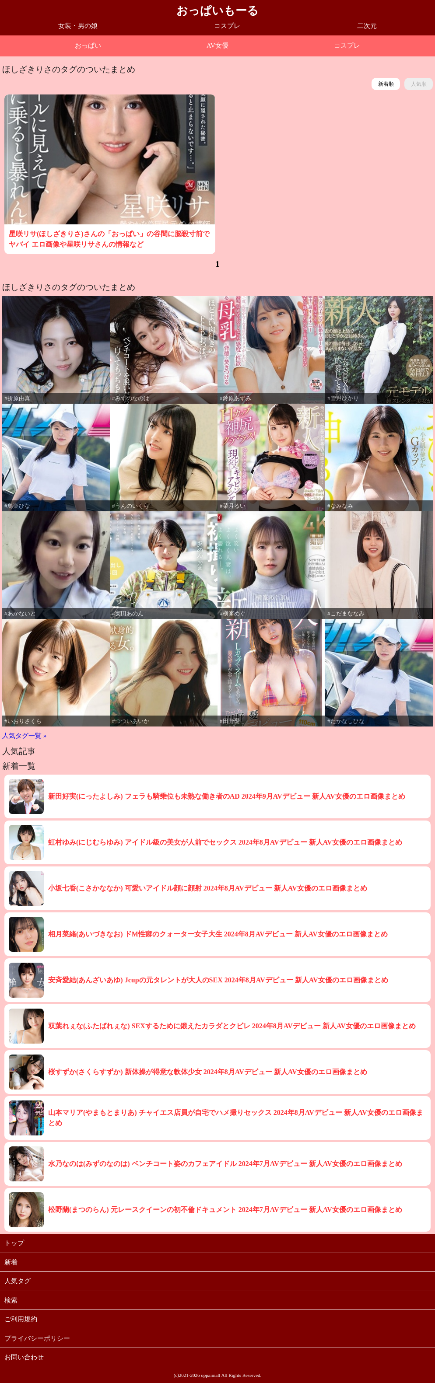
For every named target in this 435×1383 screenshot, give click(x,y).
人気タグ (17, 1281)
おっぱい (88, 45)
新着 (11, 1262)
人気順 (419, 84)
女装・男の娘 (78, 25)
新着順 (386, 84)
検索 (11, 1300)
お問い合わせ (24, 1357)
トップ (14, 1243)
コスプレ (227, 25)
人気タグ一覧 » (24, 735)
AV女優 (217, 45)
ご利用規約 (20, 1319)
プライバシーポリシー (37, 1338)
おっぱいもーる (217, 10)
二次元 (367, 25)
